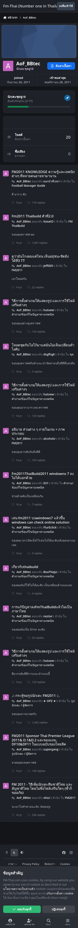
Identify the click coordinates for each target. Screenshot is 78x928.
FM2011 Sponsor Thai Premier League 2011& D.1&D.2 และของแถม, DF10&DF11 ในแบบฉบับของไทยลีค (43, 739)
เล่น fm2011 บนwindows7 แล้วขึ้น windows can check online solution (40, 520)
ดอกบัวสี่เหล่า (51, 181)
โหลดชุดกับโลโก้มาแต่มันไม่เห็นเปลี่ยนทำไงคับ (43, 347)
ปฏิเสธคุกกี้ (58, 909)
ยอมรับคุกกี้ (22, 909)
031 (45, 483)
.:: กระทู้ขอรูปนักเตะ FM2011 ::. (35, 695)
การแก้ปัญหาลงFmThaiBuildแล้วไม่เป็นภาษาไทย (42, 609)
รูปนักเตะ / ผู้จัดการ (24, 754)
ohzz (46, 798)
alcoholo (49, 439)
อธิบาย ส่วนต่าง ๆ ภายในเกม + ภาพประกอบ (38, 431)
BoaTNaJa (50, 572)
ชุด (72, 354)
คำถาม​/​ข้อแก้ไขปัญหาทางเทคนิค (33, 314)
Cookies (65, 864)
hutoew (48, 310)
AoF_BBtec (23, 181)
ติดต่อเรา (50, 864)
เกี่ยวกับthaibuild (25, 566)
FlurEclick (49, 527)
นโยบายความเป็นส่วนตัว (19, 889)
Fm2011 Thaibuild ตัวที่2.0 (32, 216)
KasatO (48, 221)
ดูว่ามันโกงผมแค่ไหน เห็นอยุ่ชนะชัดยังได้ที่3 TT (40, 258)
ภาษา (12, 864)
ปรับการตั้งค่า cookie (59, 893)
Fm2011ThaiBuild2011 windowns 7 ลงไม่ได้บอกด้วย (43, 475)
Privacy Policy (30, 864)
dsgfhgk (48, 354)
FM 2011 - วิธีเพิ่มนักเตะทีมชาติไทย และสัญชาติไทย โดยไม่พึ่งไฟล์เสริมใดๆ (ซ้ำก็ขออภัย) (42, 788)
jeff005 (48, 266)
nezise (47, 616)
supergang (50, 749)
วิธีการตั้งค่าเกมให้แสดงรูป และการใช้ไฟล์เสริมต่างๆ (43, 302)
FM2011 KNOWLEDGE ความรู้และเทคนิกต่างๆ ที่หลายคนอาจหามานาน (43, 173)
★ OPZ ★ (49, 701)
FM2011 (17, 270)
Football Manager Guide (28, 185)
